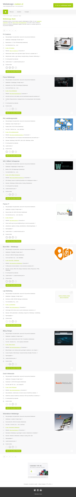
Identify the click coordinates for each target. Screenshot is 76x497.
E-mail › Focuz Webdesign (11, 90)
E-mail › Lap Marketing (10, 304)
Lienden (13, 419)
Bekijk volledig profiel (13, 71)
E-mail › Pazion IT (9, 217)
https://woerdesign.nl (14, 430)
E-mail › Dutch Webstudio (11, 387)
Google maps (20, 39)
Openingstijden (9, 228)
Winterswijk (13, 39)
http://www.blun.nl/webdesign (16, 263)
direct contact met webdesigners (19, 22)
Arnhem (13, 209)
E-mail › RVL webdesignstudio (12, 132)
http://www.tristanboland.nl (15, 93)
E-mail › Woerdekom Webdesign (12, 427)
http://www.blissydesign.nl (15, 347)
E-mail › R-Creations (10, 48)
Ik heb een (63, 5)
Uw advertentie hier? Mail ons (38, 477)
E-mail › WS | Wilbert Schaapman (13, 174)
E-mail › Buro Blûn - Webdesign (12, 260)
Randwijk (13, 252)
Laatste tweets (9, 61)
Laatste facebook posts (19, 61)
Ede (12, 123)
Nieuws (12, 11)
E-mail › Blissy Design (10, 344)
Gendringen (13, 82)
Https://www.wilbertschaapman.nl (17, 177)
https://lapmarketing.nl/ (14, 307)
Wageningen (14, 166)
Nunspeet (13, 379)
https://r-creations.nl (14, 50)
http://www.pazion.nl (14, 220)
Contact (27, 11)
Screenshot (22, 50)
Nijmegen (13, 296)
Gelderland (8, 39)
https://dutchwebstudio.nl (15, 390)
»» (15, 30)
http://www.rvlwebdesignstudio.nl (17, 134)
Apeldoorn (13, 336)
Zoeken (19, 11)
